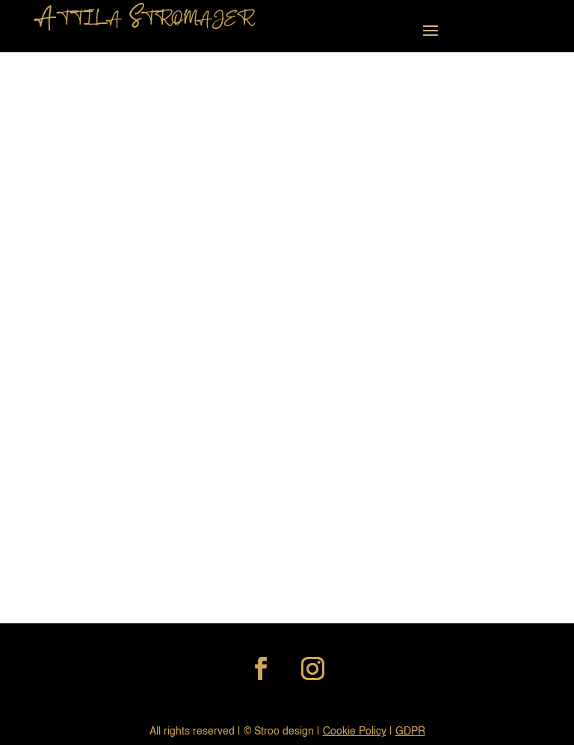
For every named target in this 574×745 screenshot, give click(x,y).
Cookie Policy (354, 731)
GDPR (410, 731)
